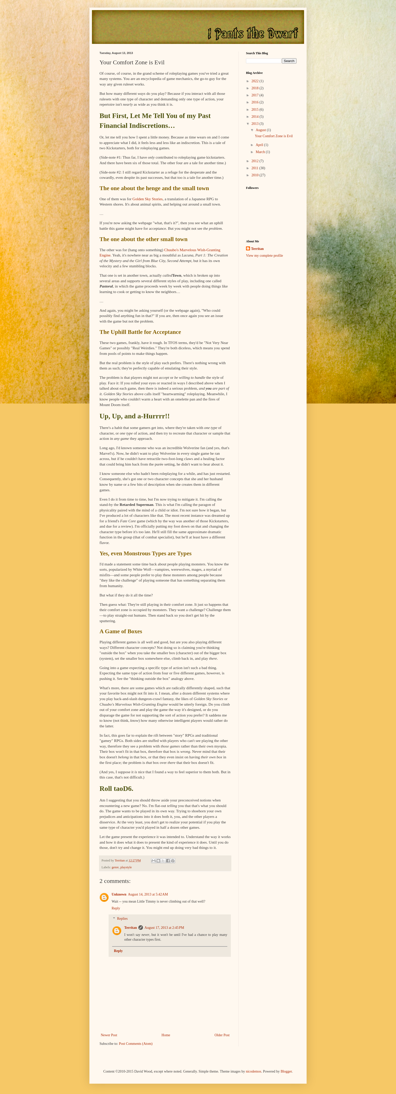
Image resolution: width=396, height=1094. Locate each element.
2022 (256, 81)
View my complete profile (264, 255)
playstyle (126, 867)
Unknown (119, 894)
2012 (256, 161)
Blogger (286, 1071)
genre (115, 867)
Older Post (222, 1035)
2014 (256, 117)
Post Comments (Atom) (136, 1044)
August (261, 130)
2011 (255, 168)
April (260, 145)
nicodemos (253, 1071)
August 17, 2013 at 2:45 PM (164, 928)
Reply (116, 908)
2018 (256, 88)
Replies (122, 918)
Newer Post (109, 1035)
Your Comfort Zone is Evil (274, 136)
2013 (256, 124)
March (261, 152)
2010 (256, 175)
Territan (130, 928)
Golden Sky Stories (147, 199)
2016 (256, 102)
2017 (256, 95)
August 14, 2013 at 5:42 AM (148, 894)
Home (166, 1035)
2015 (256, 109)
